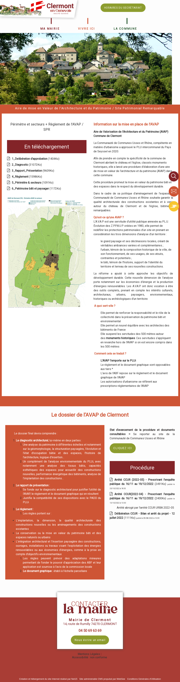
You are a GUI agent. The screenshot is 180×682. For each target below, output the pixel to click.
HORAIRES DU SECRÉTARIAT (123, 7)
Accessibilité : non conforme (89, 657)
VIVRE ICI (86, 28)
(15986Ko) (27, 176)
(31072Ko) (27, 164)
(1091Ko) (33, 182)
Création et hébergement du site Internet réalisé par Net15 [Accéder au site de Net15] (48, 679)
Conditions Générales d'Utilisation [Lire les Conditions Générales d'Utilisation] (144, 679)
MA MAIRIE (50, 28)
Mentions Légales (89, 654)
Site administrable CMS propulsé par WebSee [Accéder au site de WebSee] (102, 679)
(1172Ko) (37, 188)
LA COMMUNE (125, 28)
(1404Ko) (36, 158)
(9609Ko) (33, 170)
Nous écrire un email (90, 640)
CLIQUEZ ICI (122, 448)
